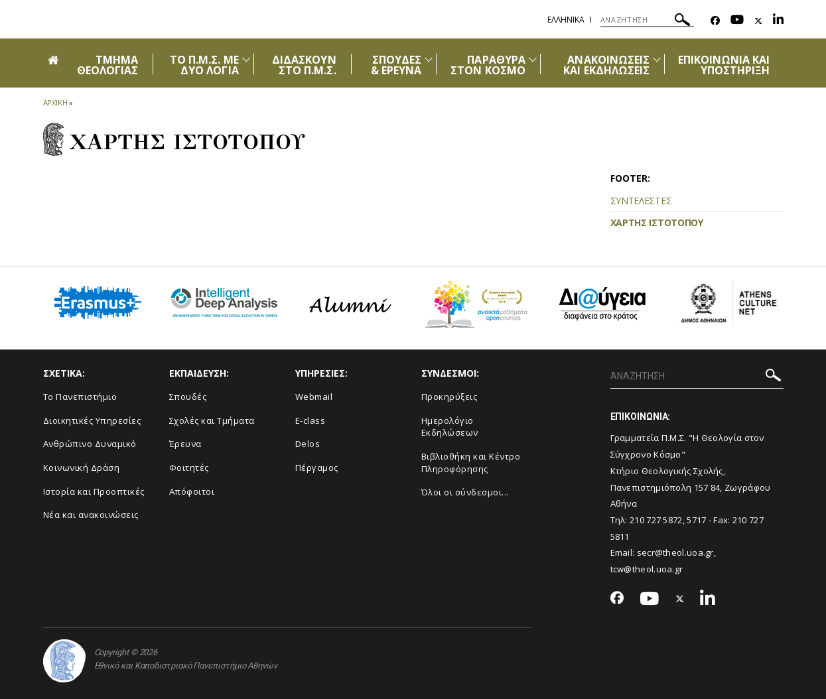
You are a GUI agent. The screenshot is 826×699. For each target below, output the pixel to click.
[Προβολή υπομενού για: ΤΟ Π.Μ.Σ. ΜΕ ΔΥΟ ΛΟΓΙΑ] (246, 59)
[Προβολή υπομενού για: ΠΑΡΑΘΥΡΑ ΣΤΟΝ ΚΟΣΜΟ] (532, 59)
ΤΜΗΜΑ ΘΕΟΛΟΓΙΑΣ (107, 65)
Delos (307, 444)
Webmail (314, 397)
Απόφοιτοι (192, 491)
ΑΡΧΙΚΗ (55, 102)
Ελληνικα (566, 19)
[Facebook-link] (715, 21)
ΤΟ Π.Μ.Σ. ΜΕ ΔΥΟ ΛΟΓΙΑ (204, 65)
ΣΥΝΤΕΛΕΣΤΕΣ (641, 200)
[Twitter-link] (758, 21)
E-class (310, 420)
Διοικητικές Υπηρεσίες (92, 420)
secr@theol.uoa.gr (675, 552)
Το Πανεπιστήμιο (80, 397)
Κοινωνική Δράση (81, 468)
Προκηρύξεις (449, 397)
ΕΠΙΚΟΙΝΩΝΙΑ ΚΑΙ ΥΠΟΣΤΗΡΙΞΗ (724, 65)
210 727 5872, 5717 (668, 520)
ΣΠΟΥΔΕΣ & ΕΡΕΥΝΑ (396, 65)
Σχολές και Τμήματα (212, 420)
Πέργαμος (316, 468)
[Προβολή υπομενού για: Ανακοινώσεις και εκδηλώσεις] (657, 59)
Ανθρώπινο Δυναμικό (90, 444)
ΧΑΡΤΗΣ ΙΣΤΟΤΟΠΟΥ (656, 222)
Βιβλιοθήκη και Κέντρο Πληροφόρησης (471, 462)
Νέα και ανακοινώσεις (91, 515)
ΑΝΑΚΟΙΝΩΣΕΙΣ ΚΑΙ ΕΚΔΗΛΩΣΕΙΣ (606, 65)
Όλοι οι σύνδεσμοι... (465, 492)
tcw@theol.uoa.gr (646, 569)
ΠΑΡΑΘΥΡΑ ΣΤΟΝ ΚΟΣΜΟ (487, 65)
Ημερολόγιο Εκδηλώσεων (449, 426)
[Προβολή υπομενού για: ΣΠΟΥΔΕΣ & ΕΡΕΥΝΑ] (428, 59)
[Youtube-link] (737, 21)
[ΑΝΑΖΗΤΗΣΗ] (647, 20)
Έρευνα (185, 444)
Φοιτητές (189, 468)
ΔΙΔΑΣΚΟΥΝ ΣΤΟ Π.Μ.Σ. (304, 65)
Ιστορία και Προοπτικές (94, 491)
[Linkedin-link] (778, 21)
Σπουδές (188, 397)
